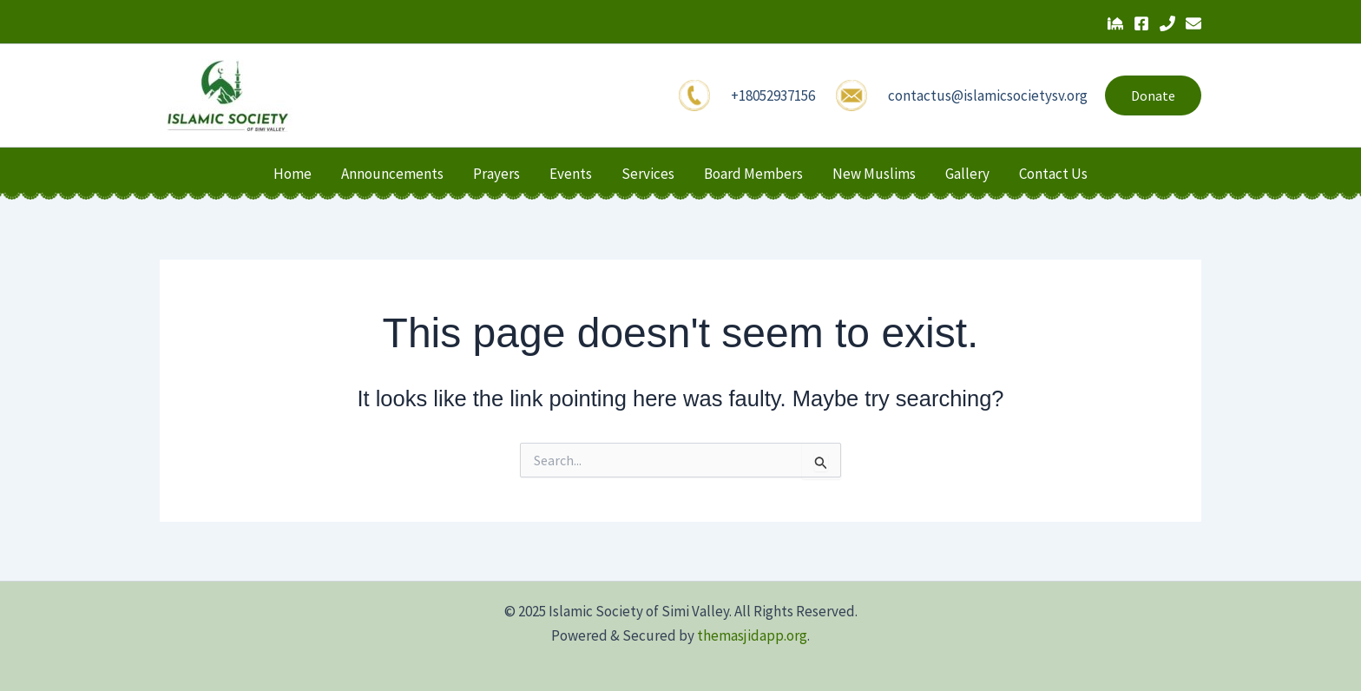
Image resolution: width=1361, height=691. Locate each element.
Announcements (392, 173)
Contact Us (1053, 173)
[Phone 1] (1167, 23)
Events (570, 173)
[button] (1153, 95)
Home (292, 173)
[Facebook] (1141, 23)
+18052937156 (773, 95)
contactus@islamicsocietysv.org (988, 95)
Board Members (753, 173)
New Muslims (874, 173)
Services (647, 173)
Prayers (496, 173)
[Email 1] (1193, 23)
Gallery (967, 173)
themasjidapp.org (752, 635)
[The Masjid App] (1115, 23)
